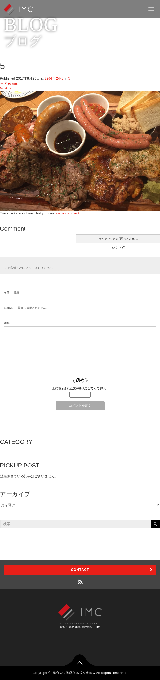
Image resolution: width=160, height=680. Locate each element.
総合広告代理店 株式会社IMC (74, 673)
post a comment (67, 213)
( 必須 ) (12, 292)
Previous (9, 83)
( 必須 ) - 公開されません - (25, 307)
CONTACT (80, 570)
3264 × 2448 (53, 78)
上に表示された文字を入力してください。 (80, 388)
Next (6, 88)
